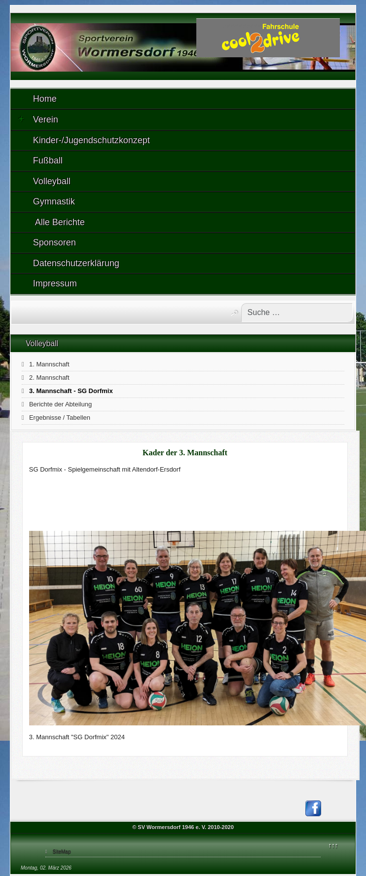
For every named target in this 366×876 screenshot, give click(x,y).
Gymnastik (54, 201)
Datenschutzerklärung (76, 263)
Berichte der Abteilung (60, 404)
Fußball (48, 160)
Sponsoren (54, 242)
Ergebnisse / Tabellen (59, 417)
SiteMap (62, 851)
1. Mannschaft (49, 364)
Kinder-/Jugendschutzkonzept (91, 140)
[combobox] (297, 312)
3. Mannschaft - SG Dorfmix (71, 391)
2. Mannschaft (49, 377)
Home (45, 99)
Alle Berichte (59, 222)
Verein (38, 119)
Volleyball (52, 181)
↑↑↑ (333, 845)
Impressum (55, 283)
